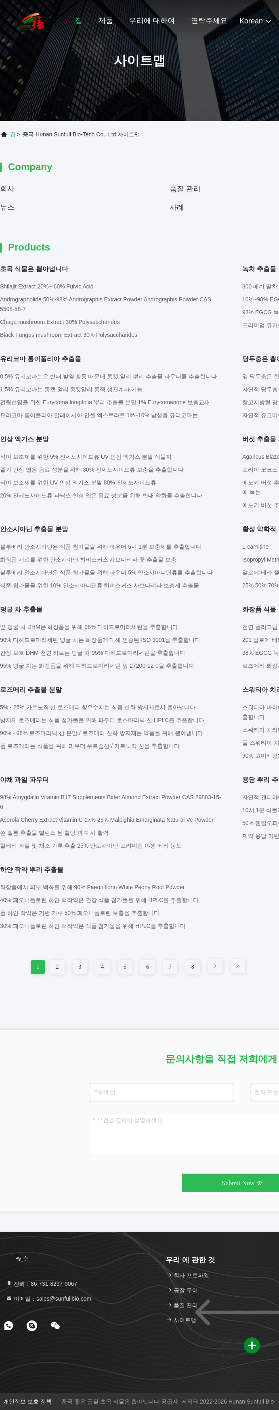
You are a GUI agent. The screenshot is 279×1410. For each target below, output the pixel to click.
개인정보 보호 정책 (27, 1401)
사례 (177, 207)
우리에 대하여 (152, 21)
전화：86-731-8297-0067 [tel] (41, 1283)
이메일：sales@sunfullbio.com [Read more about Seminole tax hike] (48, 1298)
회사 (7, 189)
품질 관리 (185, 189)
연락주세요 (209, 21)
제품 (106, 21)
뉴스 (7, 207)
